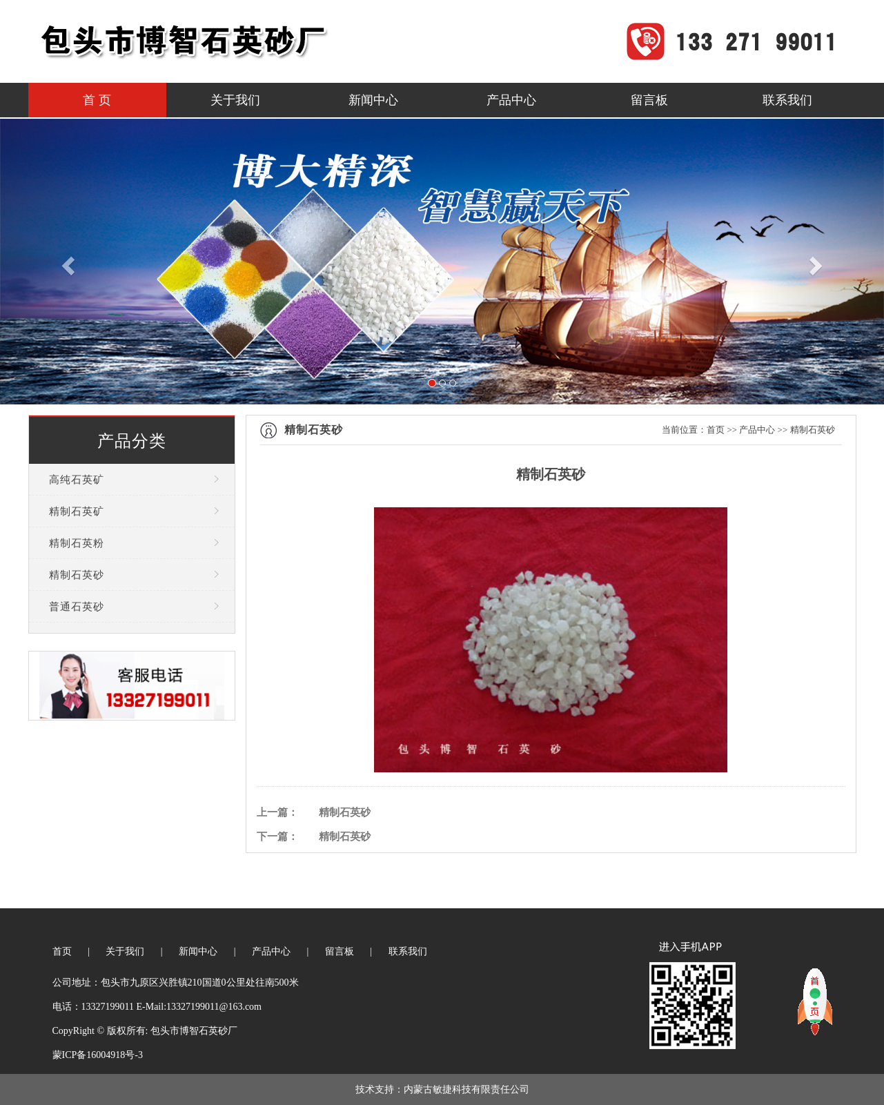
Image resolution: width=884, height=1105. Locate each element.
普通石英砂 (76, 606)
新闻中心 (373, 100)
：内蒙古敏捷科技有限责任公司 (461, 1089)
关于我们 (235, 100)
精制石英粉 (76, 543)
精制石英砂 (76, 574)
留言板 (649, 100)
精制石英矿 (76, 511)
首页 (716, 429)
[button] (66, 261)
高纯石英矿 (76, 479)
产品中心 (511, 100)
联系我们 (787, 100)
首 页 (97, 100)
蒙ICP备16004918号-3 (97, 1055)
